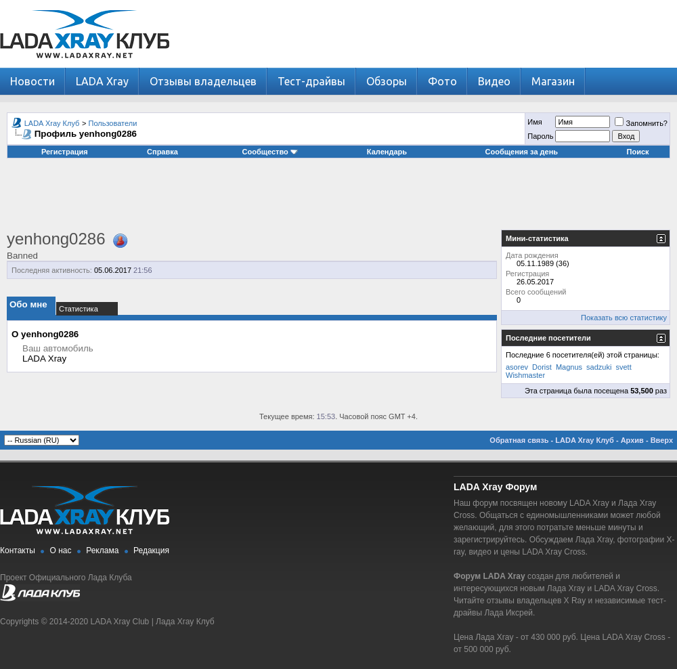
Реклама (102, 550)
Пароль (540, 136)
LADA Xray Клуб (52, 123)
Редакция (151, 550)
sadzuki (598, 367)
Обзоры (386, 81)
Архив (632, 440)
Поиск (638, 152)
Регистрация (64, 152)
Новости (32, 81)
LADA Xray (102, 81)
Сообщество (270, 152)
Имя (534, 122)
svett (623, 367)
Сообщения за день (521, 152)
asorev (517, 367)
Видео (494, 81)
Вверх (662, 440)
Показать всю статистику (624, 318)
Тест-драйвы (311, 81)
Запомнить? (641, 123)
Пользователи (113, 123)
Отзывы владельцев (203, 81)
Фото (442, 81)
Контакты (17, 550)
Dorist (542, 367)
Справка (162, 152)
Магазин (553, 81)
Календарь (387, 152)
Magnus (569, 367)
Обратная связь (518, 440)
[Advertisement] (338, 199)
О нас (61, 550)
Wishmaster (525, 375)
